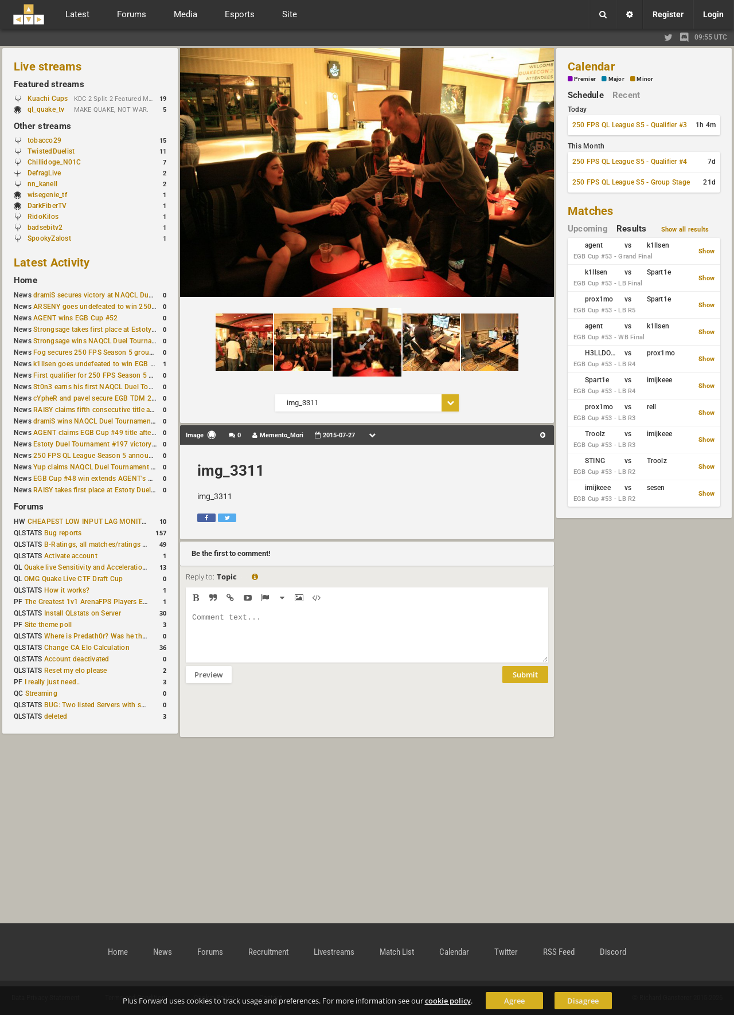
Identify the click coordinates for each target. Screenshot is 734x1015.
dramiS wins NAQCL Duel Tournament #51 (100, 421)
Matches (591, 211)
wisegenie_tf (47, 195)
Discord (613, 952)
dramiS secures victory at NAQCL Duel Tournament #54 (120, 295)
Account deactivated (77, 659)
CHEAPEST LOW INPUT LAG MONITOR (89, 522)
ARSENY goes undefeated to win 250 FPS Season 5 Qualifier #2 (134, 307)
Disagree (583, 1001)
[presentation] (273, 717)
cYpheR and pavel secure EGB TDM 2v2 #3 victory (113, 398)
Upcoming (588, 229)
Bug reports (63, 533)
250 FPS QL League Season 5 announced (98, 456)
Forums (29, 506)
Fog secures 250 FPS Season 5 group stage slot (109, 352)
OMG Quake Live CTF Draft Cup (73, 579)
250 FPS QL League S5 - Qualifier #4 (629, 162)
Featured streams (49, 84)
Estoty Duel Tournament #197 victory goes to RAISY (116, 444)
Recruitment (268, 952)
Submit (525, 683)
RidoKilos (43, 217)
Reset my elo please (75, 671)
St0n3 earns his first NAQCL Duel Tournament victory (117, 387)
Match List (397, 952)
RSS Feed (559, 952)
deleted (56, 716)
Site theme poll (48, 625)
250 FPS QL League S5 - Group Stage (631, 182)
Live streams (47, 66)
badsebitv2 (45, 228)
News (162, 952)
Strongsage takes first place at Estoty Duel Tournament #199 (129, 330)
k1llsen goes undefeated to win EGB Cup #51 (105, 364)
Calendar (591, 66)
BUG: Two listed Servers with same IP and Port (118, 705)
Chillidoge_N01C (54, 162)
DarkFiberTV (47, 206)
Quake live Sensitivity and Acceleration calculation (103, 567)
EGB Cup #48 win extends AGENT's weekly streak (111, 479)
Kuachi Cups (48, 99)
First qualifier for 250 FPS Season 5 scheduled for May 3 (123, 375)
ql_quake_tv (46, 109)
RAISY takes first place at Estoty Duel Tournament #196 (121, 490)
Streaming (41, 693)
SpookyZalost (49, 238)
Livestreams (334, 952)
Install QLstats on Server (82, 613)
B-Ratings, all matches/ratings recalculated (112, 544)
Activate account (70, 556)
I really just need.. (52, 682)
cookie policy (448, 1001)
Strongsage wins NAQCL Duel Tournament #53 (107, 341)
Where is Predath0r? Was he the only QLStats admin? (128, 636)
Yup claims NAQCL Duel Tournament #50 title (105, 467)
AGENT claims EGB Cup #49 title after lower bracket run (121, 433)
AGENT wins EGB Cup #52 (75, 318)
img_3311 (230, 470)
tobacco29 (44, 140)
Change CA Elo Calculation (87, 648)
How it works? (66, 590)
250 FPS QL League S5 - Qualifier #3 (629, 125)
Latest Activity (52, 262)
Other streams (42, 126)
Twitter (506, 952)
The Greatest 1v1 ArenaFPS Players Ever (89, 602)
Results (631, 229)
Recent (626, 95)
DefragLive (44, 173)
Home (25, 280)
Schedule (586, 95)
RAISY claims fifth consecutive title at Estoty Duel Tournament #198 (141, 410)
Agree (514, 1001)
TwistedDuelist (51, 151)
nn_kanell (42, 184)
